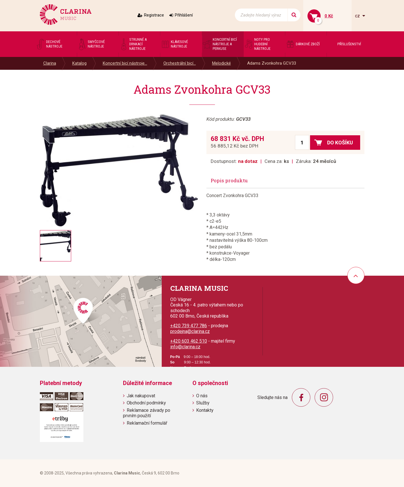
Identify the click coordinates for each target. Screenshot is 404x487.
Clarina (49, 63)
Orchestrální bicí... (179, 63)
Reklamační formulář (147, 423)
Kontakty (205, 410)
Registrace (154, 15)
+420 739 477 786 (188, 325)
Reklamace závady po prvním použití (146, 413)
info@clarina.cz (185, 346)
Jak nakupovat (141, 395)
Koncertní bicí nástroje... (125, 63)
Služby (203, 403)
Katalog (79, 63)
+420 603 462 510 (188, 341)
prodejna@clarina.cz (190, 331)
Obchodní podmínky (146, 403)
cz (358, 16)
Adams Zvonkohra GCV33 (271, 63)
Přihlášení (184, 15)
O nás (202, 395)
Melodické (221, 63)
